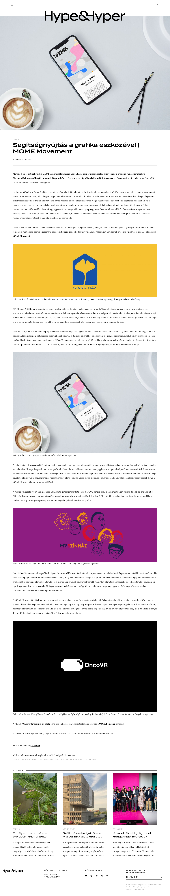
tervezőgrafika (91, 760)
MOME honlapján (107, 724)
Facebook (35, 746)
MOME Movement (21, 236)
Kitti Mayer (18, 160)
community (25, 760)
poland (16, 829)
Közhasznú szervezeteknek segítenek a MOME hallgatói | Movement (44, 755)
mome (71, 760)
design (16, 139)
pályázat (79, 760)
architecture (69, 829)
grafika (34, 760)
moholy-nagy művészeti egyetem (53, 760)
